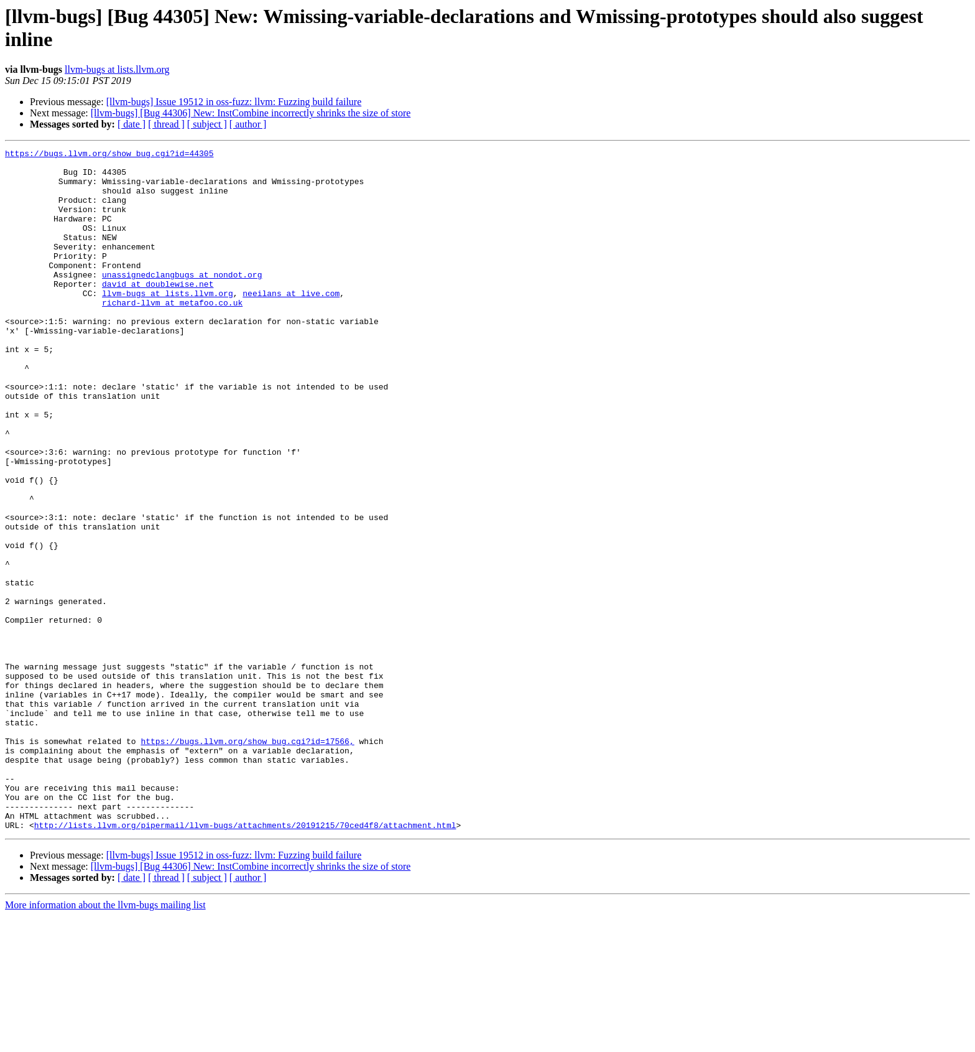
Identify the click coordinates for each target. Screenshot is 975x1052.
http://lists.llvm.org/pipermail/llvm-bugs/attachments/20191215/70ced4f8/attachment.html (245, 961)
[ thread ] (166, 124)
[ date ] (132, 124)
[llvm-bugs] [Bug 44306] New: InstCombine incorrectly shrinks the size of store (251, 113)
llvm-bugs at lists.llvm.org (117, 69)
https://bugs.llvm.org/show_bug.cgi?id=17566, (247, 860)
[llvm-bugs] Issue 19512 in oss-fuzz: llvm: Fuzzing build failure (234, 101)
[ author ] (248, 124)
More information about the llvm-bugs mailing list (105, 1041)
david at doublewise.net (157, 311)
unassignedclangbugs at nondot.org (182, 300)
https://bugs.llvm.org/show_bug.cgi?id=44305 (109, 155)
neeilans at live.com (291, 322)
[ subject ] (207, 124)
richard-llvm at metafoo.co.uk (172, 334)
